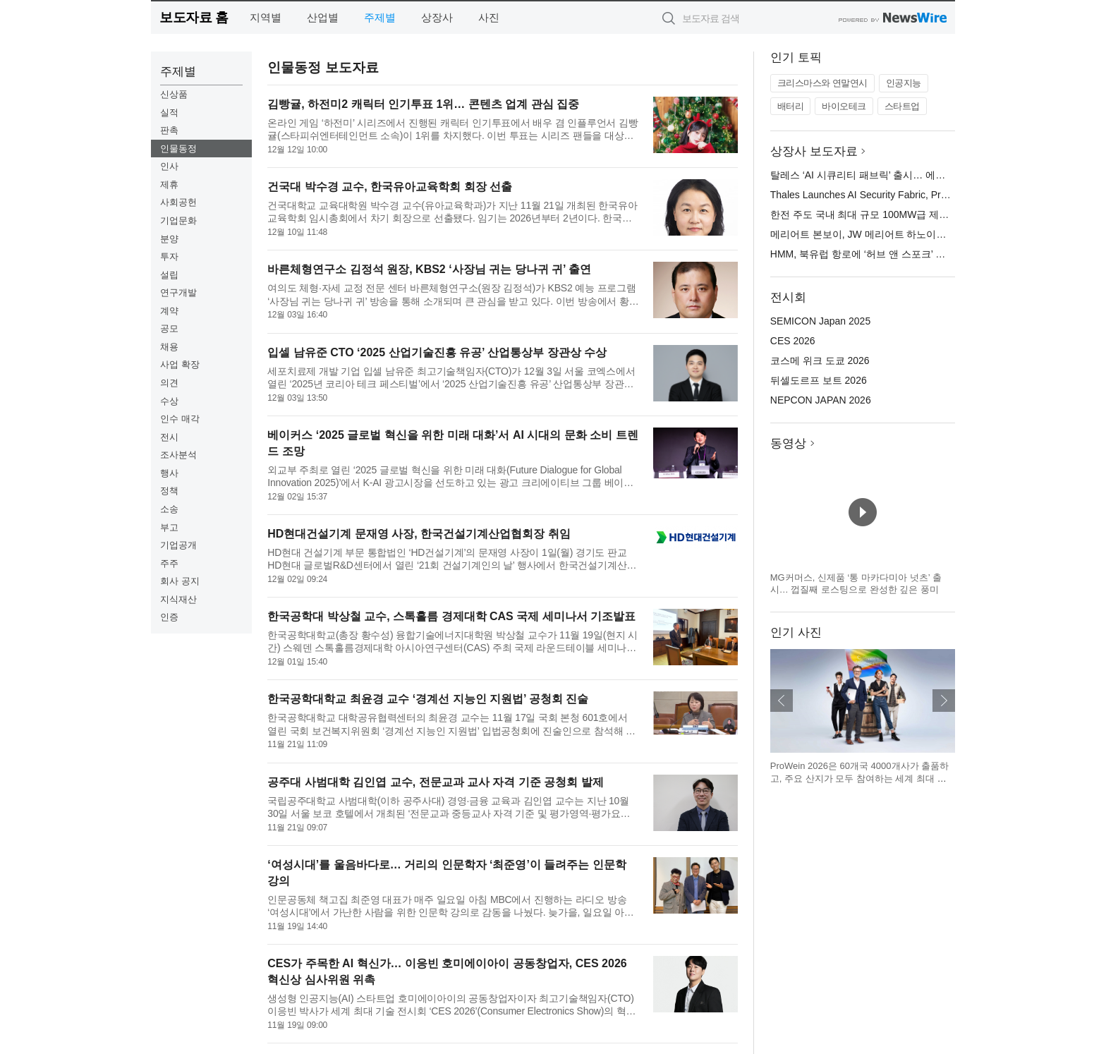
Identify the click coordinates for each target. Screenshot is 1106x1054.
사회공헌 (178, 202)
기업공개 (178, 545)
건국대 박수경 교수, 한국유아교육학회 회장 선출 (389, 187)
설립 (169, 274)
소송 (169, 509)
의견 (169, 382)
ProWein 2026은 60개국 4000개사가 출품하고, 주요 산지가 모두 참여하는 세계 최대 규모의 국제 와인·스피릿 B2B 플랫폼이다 (859, 778)
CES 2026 (792, 340)
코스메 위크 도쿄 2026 (820, 360)
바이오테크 (844, 106)
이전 (781, 700)
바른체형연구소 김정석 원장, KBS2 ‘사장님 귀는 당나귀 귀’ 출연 (429, 269)
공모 (169, 328)
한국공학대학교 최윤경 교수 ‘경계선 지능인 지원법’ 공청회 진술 (427, 699)
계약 (169, 310)
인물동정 (178, 148)
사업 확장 (180, 364)
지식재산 (178, 599)
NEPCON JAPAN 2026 (820, 400)
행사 (169, 473)
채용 (169, 346)
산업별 (323, 17)
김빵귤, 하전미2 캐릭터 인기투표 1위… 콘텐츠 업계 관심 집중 (423, 104)
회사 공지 (180, 581)
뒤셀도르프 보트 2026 (818, 380)
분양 (169, 239)
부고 (169, 527)
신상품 (174, 94)
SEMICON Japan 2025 (820, 321)
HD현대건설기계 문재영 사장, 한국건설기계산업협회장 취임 (418, 534)
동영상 (788, 443)
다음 (943, 700)
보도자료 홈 (193, 17)
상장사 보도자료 (814, 151)
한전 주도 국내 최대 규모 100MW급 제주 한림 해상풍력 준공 (903, 214)
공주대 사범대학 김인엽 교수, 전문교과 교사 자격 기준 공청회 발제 (435, 782)
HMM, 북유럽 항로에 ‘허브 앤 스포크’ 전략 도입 (874, 254)
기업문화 (178, 220)
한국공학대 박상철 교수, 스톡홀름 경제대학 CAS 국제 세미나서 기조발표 (451, 616)
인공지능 (903, 83)
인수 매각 (180, 418)
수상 (169, 401)
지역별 (265, 17)
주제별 (380, 17)
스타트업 (902, 106)
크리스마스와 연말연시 (822, 83)
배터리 (790, 106)
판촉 (169, 130)
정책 (169, 490)
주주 (169, 563)
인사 (169, 166)
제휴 (169, 184)
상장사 (437, 17)
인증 (169, 617)
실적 (169, 112)
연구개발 (178, 292)
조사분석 (178, 454)
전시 (169, 437)
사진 (488, 17)
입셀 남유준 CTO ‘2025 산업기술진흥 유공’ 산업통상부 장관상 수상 (437, 352)
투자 (169, 256)
